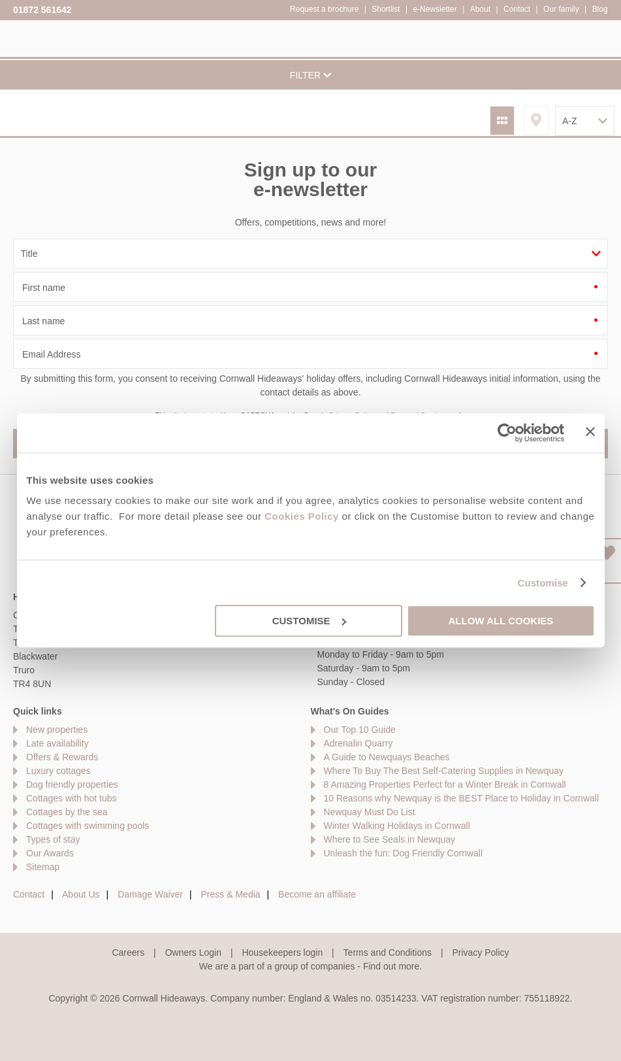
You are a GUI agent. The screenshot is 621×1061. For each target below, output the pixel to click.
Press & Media (231, 894)
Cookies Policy (301, 516)
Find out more (391, 966)
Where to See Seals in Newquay (390, 839)
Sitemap (42, 867)
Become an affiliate (317, 894)
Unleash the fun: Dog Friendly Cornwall (403, 853)
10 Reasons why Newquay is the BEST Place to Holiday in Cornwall (461, 798)
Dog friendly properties (72, 784)
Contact (28, 894)
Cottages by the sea (67, 812)
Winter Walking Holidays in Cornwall (397, 825)
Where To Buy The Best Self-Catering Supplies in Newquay (444, 771)
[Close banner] (590, 431)
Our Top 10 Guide (360, 729)
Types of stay (53, 839)
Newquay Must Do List (369, 812)
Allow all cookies (501, 620)
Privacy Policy (480, 952)
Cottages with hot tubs (71, 798)
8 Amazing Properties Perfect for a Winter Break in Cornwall (445, 784)
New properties (57, 729)
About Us (81, 894)
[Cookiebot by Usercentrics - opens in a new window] (507, 433)
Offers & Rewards (62, 757)
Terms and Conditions (387, 952)
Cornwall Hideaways (39, 37)
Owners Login (193, 952)
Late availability (57, 743)
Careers (128, 952)
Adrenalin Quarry (358, 743)
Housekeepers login (282, 952)
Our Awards (50, 853)
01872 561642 (42, 10)
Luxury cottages (58, 771)
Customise (542, 582)
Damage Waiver (150, 894)
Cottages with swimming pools (87, 825)
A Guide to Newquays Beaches (387, 757)
